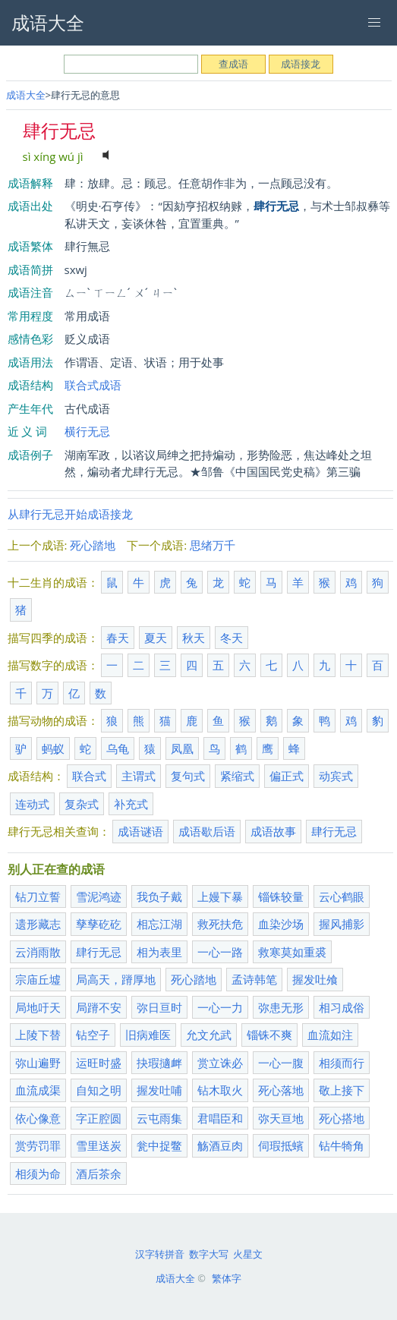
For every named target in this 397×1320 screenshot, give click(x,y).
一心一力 (220, 1007)
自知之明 (98, 1090)
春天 (117, 637)
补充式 (131, 803)
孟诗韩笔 (254, 979)
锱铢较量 (281, 896)
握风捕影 (341, 923)
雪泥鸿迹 (98, 896)
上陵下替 (38, 1034)
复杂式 (82, 803)
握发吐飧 (315, 979)
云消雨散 (38, 951)
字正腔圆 (98, 1118)
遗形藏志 (38, 923)
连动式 (32, 803)
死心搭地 (341, 1118)
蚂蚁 (53, 748)
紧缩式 (237, 775)
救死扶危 (220, 923)
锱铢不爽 (269, 1034)
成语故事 (273, 831)
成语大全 (26, 95)
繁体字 (226, 1278)
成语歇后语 (206, 831)
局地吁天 (38, 1007)
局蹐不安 (98, 1007)
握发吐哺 (159, 1090)
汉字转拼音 (159, 1254)
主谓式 (138, 775)
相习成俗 (341, 1007)
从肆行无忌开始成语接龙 (70, 513)
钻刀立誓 (38, 896)
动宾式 (336, 775)
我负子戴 (159, 896)
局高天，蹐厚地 (116, 979)
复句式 (188, 775)
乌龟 (117, 748)
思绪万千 (212, 545)
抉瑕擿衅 (159, 1062)
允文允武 (209, 1034)
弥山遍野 (38, 1062)
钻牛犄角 (341, 1145)
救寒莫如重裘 (292, 951)
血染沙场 (281, 923)
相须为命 (38, 1173)
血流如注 (330, 1034)
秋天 (193, 637)
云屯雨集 (159, 1118)
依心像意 (38, 1118)
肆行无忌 (334, 831)
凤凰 (182, 748)
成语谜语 (140, 831)
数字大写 (208, 1254)
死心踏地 (92, 545)
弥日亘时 (159, 1007)
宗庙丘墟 (38, 979)
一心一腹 (281, 1062)
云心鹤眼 (341, 896)
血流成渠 (38, 1090)
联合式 (89, 775)
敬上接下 (341, 1090)
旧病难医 (148, 1034)
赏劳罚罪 (38, 1145)
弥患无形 (281, 1007)
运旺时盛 (98, 1062)
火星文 (248, 1254)
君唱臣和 (220, 1118)
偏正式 (286, 775)
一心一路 (220, 951)
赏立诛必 (220, 1062)
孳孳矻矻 (98, 923)
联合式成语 (93, 384)
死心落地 (281, 1090)
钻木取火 (220, 1090)
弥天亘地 (281, 1118)
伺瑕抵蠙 (281, 1145)
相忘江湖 (159, 923)
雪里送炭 (98, 1145)
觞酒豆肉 (220, 1145)
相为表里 (159, 951)
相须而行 (341, 1062)
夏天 (155, 637)
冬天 (231, 637)
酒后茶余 (98, 1173)
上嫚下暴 (220, 896)
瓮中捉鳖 (159, 1145)
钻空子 (93, 1034)
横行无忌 (87, 431)
